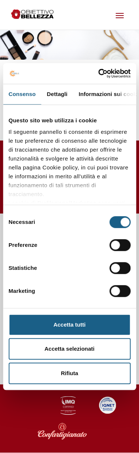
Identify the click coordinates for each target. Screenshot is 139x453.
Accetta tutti (69, 324)
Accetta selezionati (69, 348)
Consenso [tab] (22, 94)
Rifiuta (69, 373)
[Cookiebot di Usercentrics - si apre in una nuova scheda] (98, 73)
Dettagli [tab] (57, 94)
